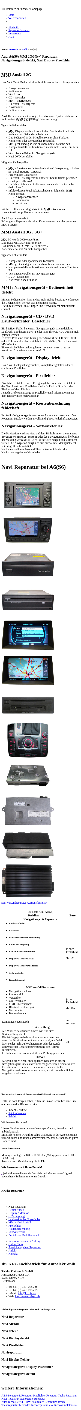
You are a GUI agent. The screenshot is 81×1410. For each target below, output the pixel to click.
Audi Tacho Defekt (12, 1402)
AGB (11, 36)
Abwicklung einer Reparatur (24, 1247)
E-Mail (12, 1116)
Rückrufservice (17, 1113)
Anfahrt (12, 1251)
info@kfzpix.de (27, 1293)
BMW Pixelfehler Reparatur (40, 1402)
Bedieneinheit (16, 1210)
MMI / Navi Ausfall (19, 1222)
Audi (24, 49)
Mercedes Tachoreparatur (33, 1405)
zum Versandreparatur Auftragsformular (24, 903)
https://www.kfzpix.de (27, 1296)
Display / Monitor (18, 1213)
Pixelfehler (14, 1226)
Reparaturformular (18, 30)
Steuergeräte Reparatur (32, 1399)
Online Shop (15, 1244)
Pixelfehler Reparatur (45, 1396)
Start (11, 14)
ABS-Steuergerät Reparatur (16, 1396)
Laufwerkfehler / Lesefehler (24, 1219)
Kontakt (13, 1254)
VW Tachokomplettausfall (63, 1405)
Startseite (13, 27)
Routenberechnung (19, 1229)
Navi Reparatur (10, 1399)
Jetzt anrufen (17, 17)
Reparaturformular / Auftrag (24, 1241)
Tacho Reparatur (67, 1396)
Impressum (14, 33)
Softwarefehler (16, 1232)
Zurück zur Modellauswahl (23, 1235)
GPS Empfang (16, 1216)
